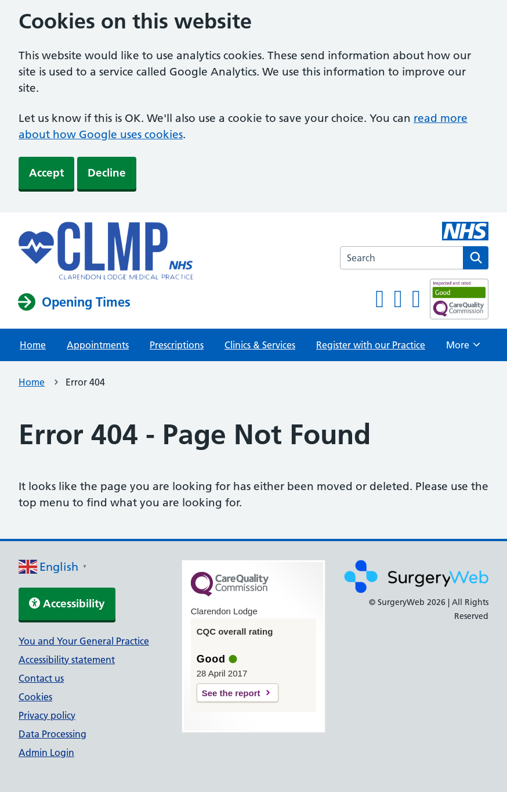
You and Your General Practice (84, 641)
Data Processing (52, 734)
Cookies (35, 697)
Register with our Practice (370, 345)
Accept (46, 172)
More (463, 348)
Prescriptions (177, 345)
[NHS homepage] (106, 252)
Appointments (98, 345)
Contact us (41, 678)
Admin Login (46, 752)
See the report (231, 693)
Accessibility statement (67, 659)
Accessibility (67, 603)
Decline (107, 172)
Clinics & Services (259, 345)
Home (33, 345)
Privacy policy (47, 715)
